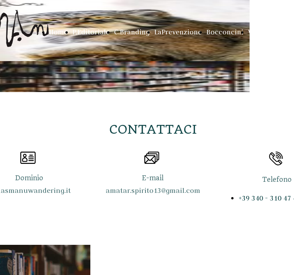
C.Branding (132, 32)
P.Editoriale (90, 32)
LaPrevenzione (178, 32)
